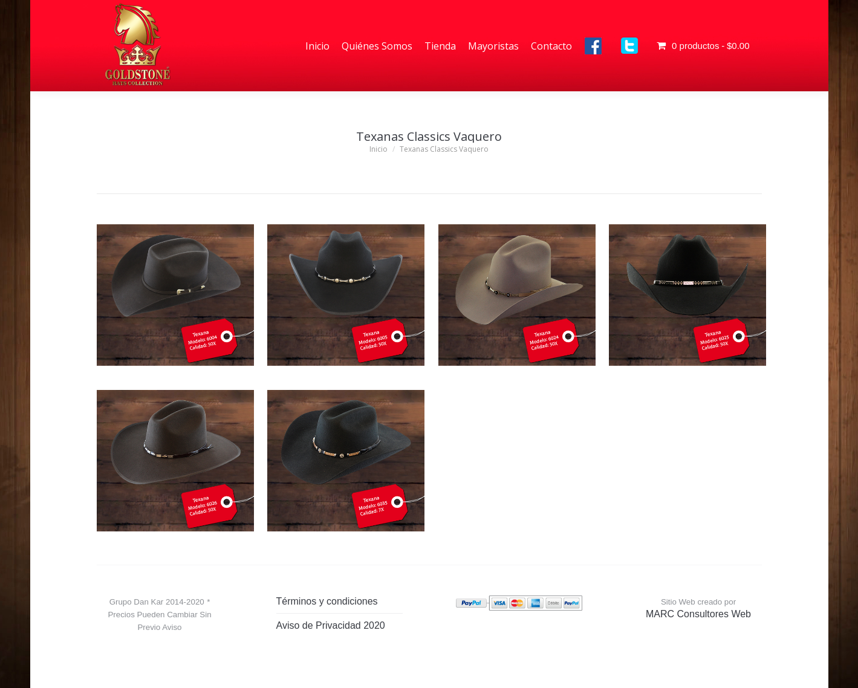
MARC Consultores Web (698, 614)
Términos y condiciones (327, 601)
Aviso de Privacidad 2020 (330, 625)
